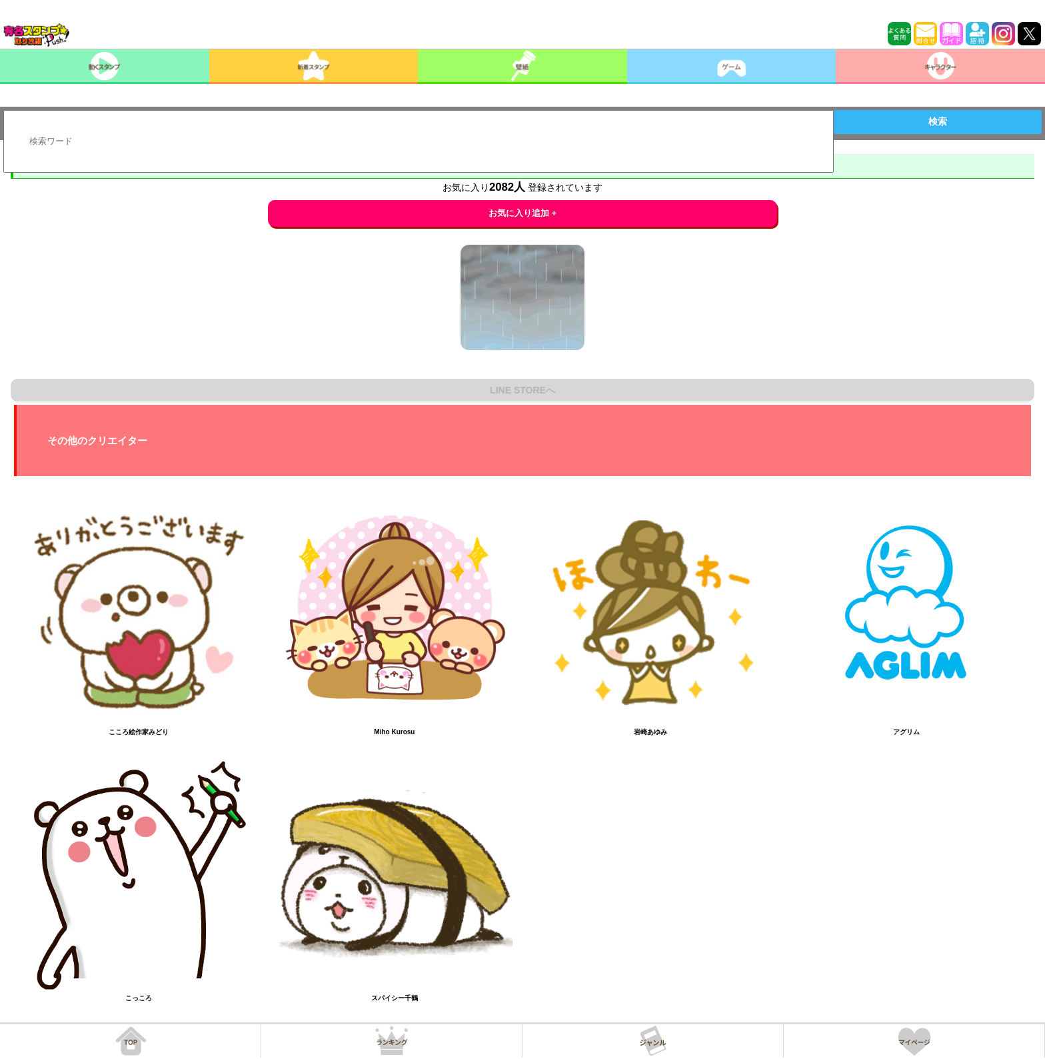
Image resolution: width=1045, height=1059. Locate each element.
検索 (937, 121)
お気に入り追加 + (523, 213)
